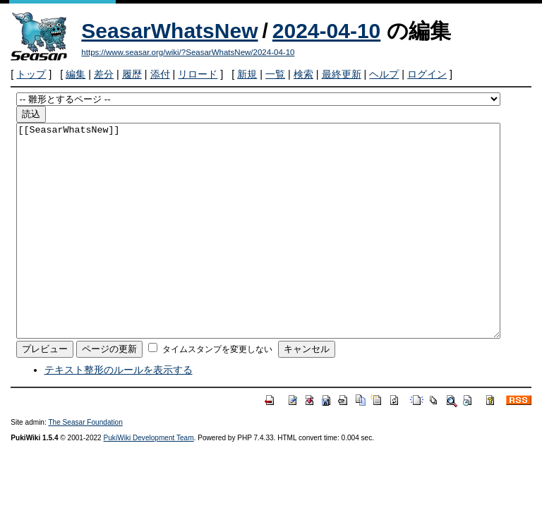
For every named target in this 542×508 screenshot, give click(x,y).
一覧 (275, 74)
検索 (303, 74)
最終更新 (341, 74)
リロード (197, 74)
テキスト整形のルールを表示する (118, 412)
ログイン (427, 74)
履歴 (132, 74)
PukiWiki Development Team (149, 480)
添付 (160, 74)
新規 (247, 74)
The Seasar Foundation (85, 464)
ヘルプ (384, 74)
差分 (104, 74)
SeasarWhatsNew (169, 30)
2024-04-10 (326, 30)
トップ (31, 74)
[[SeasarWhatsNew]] (258, 252)
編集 (75, 74)
